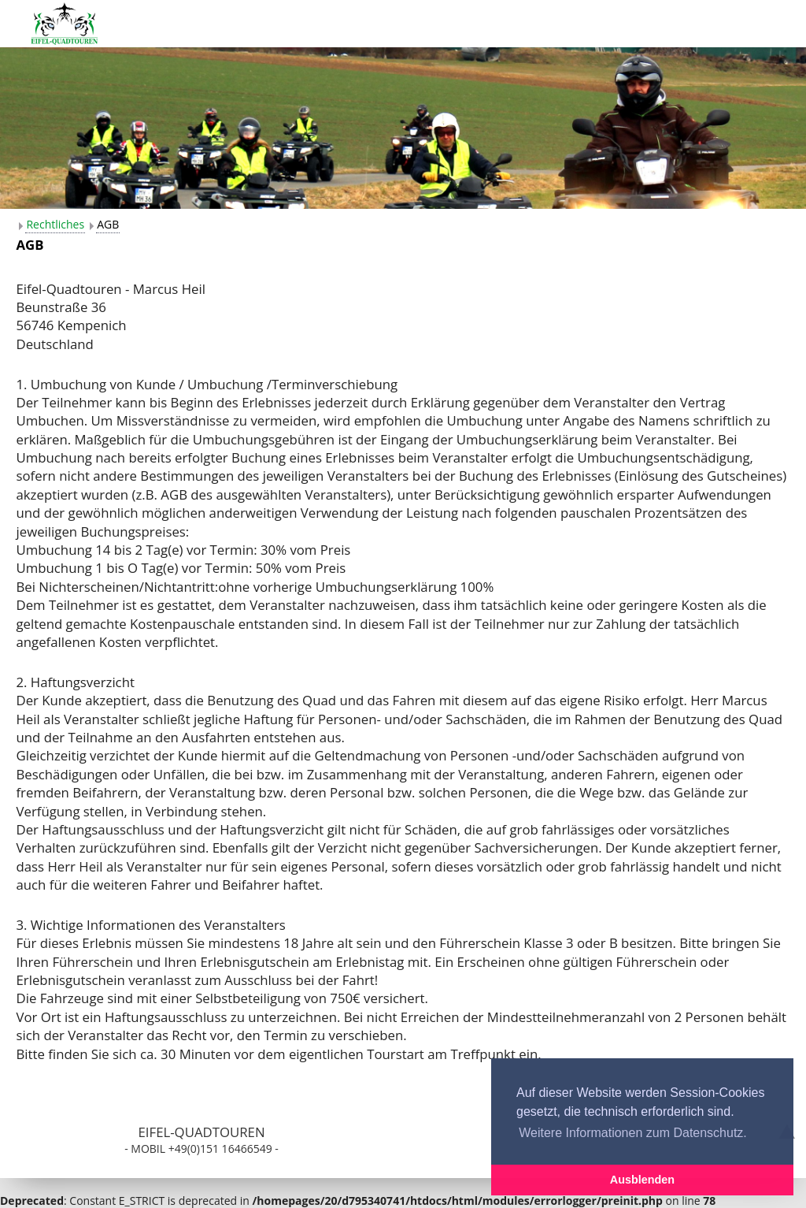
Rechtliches (55, 224)
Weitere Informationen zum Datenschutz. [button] (633, 1132)
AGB (108, 224)
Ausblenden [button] (642, 1179)
